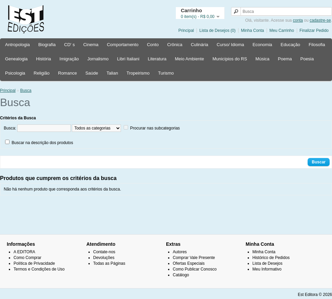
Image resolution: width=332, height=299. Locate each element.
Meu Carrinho (281, 30)
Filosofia (317, 44)
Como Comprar (27, 257)
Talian (112, 73)
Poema (285, 58)
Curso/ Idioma (230, 44)
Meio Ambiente (189, 58)
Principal (186, 30)
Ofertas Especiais (189, 263)
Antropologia (17, 44)
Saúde (91, 73)
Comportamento (122, 44)
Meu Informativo (267, 269)
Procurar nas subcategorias (155, 128)
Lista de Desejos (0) (217, 30)
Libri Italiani (128, 58)
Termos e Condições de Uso (39, 269)
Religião (41, 73)
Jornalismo (98, 58)
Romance (67, 73)
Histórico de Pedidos (271, 257)
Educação (290, 44)
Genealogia (16, 58)
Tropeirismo (137, 73)
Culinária (199, 44)
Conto (153, 44)
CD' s (69, 44)
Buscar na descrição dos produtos (42, 142)
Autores (180, 252)
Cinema (91, 44)
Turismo (166, 73)
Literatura (157, 58)
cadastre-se (320, 20)
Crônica (174, 44)
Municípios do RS (229, 58)
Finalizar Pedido (314, 30)
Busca (25, 90)
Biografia (47, 44)
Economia (262, 44)
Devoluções (104, 257)
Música (262, 58)
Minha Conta (252, 30)
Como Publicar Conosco (194, 269)
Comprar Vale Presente (194, 257)
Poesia (307, 58)
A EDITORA (24, 252)
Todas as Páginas (109, 263)
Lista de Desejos (267, 263)
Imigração (69, 58)
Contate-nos (104, 252)
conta (298, 20)
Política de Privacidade (34, 263)
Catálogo (181, 275)
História (43, 58)
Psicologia (15, 73)
